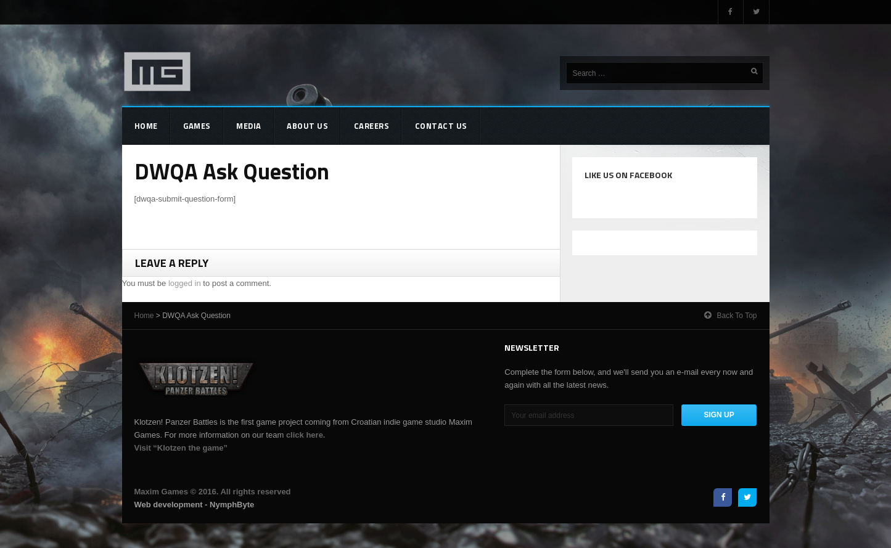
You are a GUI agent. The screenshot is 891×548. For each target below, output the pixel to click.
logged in (184, 283)
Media (248, 126)
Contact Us (441, 126)
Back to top (730, 315)
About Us (307, 126)
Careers (372, 126)
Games (197, 126)
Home (146, 126)
